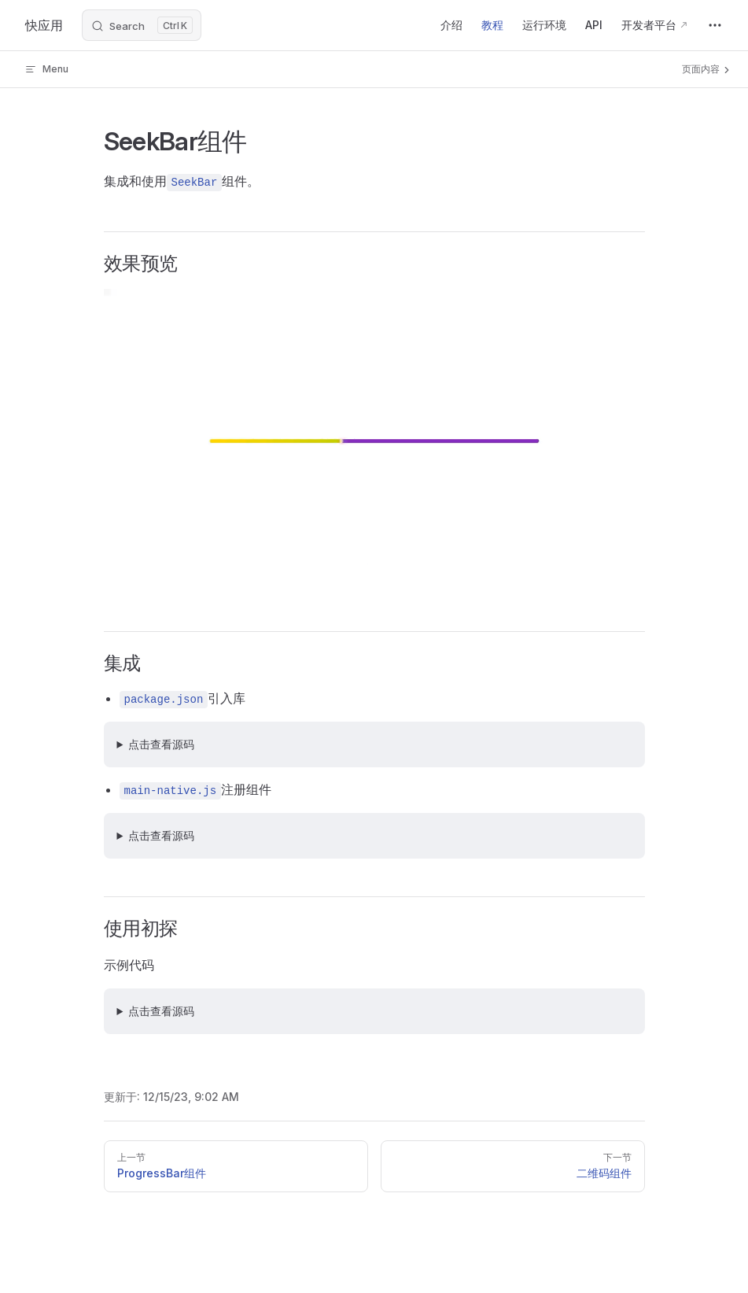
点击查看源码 (161, 744)
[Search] (141, 25)
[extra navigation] (715, 25)
